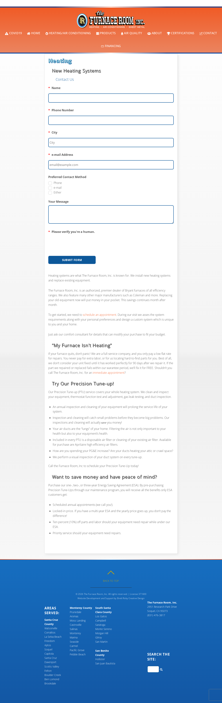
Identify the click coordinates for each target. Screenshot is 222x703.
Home (33, 33)
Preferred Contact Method (67, 177)
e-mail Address (60, 154)
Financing (111, 46)
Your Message (58, 201)
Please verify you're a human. (71, 231)
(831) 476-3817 (156, 615)
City (52, 132)
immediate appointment (108, 372)
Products (106, 33)
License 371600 (138, 593)
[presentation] (76, 242)
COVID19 (13, 33)
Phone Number (61, 110)
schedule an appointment (99, 315)
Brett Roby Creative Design (131, 597)
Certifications (180, 33)
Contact (208, 33)
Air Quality (131, 33)
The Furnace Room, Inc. (96, 593)
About (154, 33)
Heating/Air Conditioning (68, 33)
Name (54, 88)
